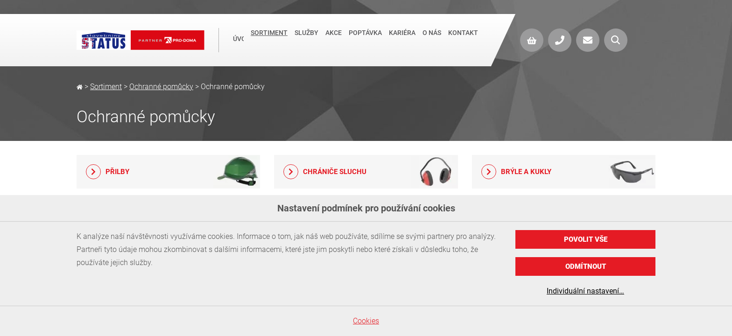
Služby (306, 39)
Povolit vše (585, 239)
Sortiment (269, 39)
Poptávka (365, 39)
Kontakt (463, 39)
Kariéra (402, 39)
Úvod (238, 40)
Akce (333, 39)
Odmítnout (585, 266)
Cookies (366, 320)
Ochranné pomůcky (161, 86)
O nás (431, 39)
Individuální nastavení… (585, 291)
